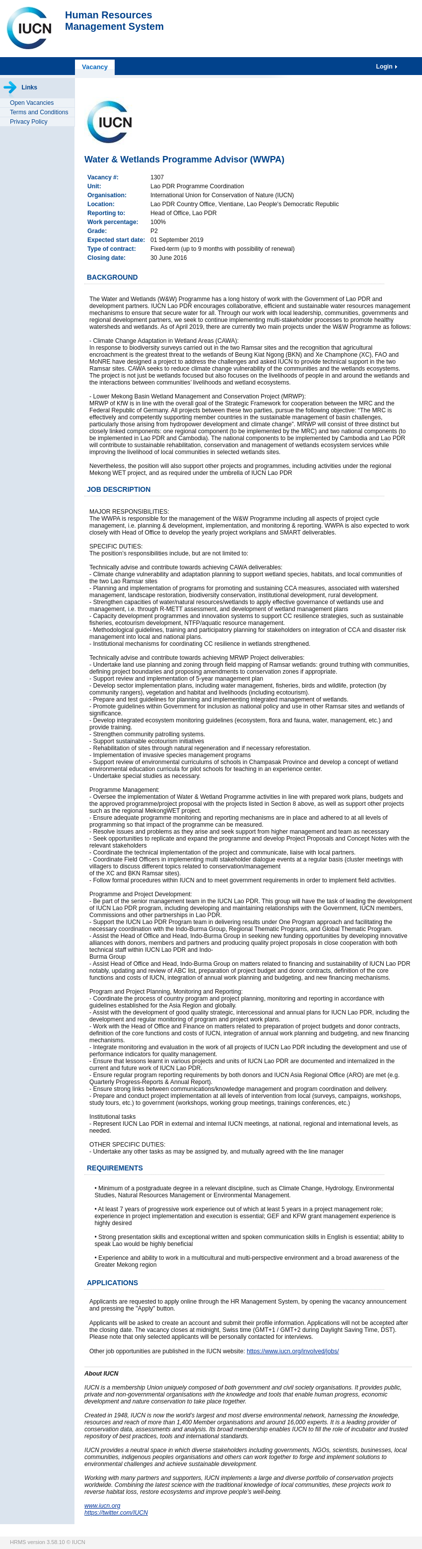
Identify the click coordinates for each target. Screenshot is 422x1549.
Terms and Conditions (39, 112)
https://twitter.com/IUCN (116, 1512)
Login (385, 66)
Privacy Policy (29, 121)
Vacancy (95, 67)
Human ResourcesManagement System (114, 20)
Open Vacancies (32, 102)
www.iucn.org (102, 1505)
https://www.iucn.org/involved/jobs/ (293, 1351)
